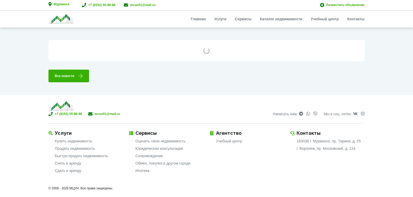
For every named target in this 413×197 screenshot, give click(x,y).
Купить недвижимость (73, 141)
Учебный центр (325, 19)
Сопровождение (149, 156)
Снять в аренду (68, 163)
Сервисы (243, 19)
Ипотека (142, 171)
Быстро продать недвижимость (81, 156)
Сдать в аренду (68, 171)
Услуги (220, 19)
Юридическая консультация (159, 148)
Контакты (356, 19)
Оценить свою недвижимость (160, 141)
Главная (198, 19)
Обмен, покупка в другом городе (163, 163)
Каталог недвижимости (281, 19)
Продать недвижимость (75, 148)
